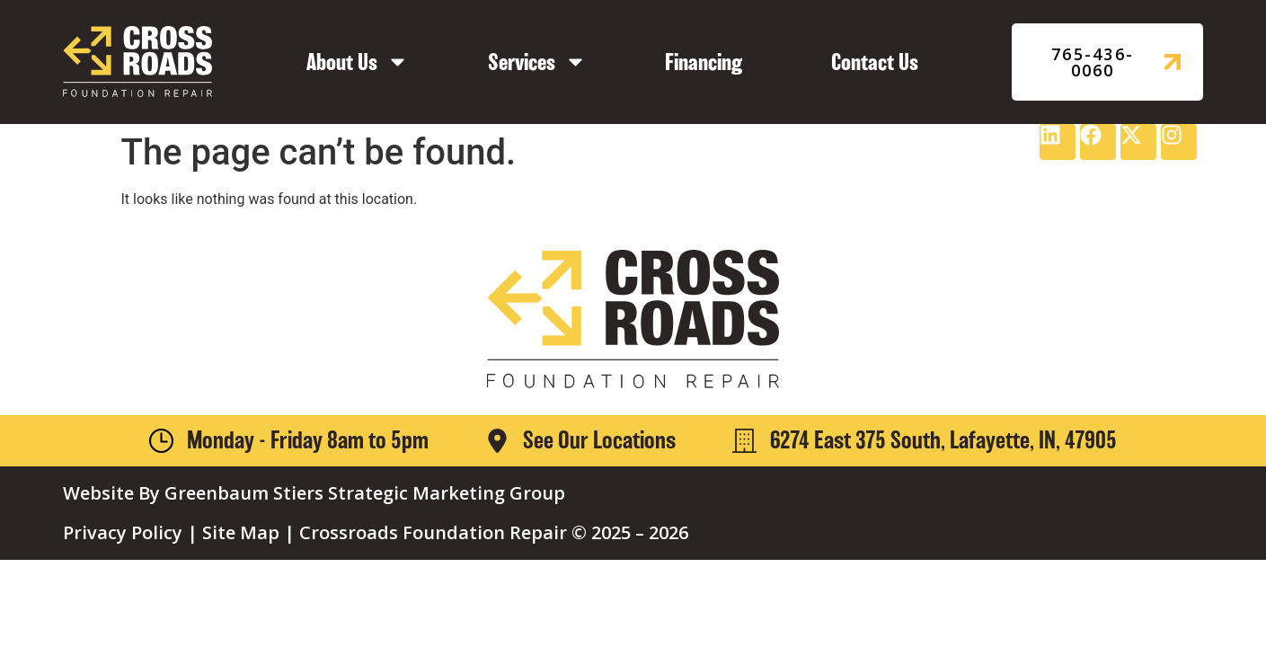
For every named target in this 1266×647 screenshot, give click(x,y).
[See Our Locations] (497, 441)
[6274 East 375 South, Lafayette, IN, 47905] (744, 441)
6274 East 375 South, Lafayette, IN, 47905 (943, 440)
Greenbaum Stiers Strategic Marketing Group (364, 493)
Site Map (240, 532)
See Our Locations (599, 440)
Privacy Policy (122, 532)
